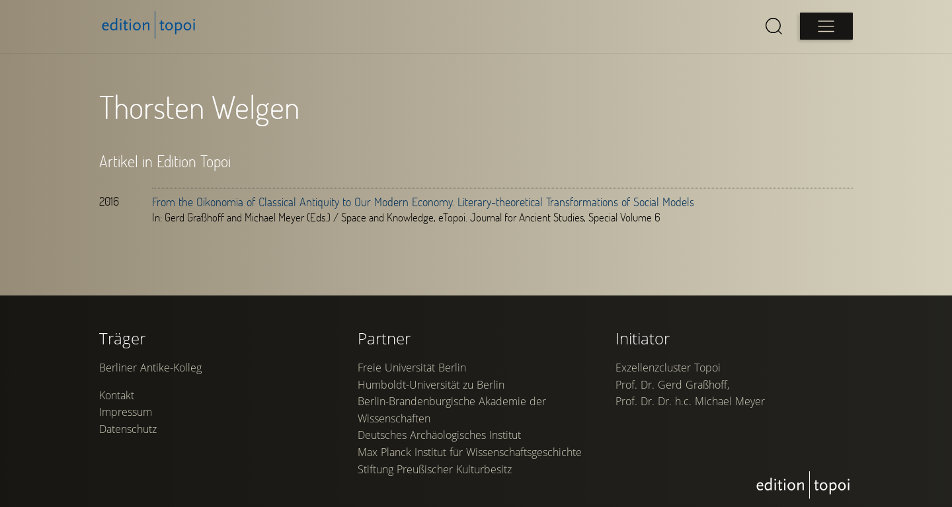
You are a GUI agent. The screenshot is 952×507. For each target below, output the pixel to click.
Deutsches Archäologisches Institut (439, 435)
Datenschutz (128, 429)
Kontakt (116, 395)
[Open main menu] (826, 26)
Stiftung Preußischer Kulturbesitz (435, 469)
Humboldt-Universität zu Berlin (431, 384)
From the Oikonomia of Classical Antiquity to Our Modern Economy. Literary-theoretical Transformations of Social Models (423, 202)
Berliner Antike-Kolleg (150, 367)
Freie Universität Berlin (412, 367)
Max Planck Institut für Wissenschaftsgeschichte (470, 452)
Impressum (125, 412)
